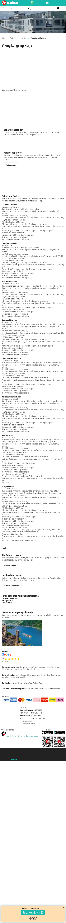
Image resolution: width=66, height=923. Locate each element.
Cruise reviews (28, 689)
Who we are (13, 683)
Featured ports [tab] (11, 165)
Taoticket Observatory (52, 689)
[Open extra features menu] (16, 8)
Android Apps (37, 683)
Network (20, 683)
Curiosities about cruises (24, 667)
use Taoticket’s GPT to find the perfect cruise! (19, 736)
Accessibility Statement (10, 677)
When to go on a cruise (14, 669)
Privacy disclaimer (34, 675)
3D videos (34, 669)
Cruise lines (14, 38)
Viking (24, 38)
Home (4, 38)
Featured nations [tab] (10, 565)
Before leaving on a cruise (42, 667)
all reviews (5, 661)
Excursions (26, 669)
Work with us (22, 677)
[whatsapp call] (32, 2)
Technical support (21, 675)
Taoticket (13, 760)
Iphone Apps (28, 683)
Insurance (58, 675)
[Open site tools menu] (62, 2)
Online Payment (38, 689)
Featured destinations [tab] (11, 586)
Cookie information (47, 675)
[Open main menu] (62, 8)
